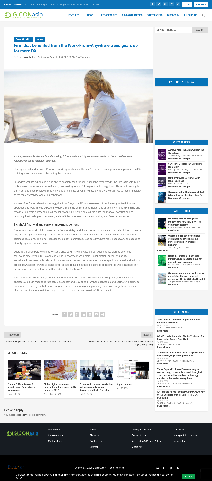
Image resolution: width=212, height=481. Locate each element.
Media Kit (137, 447)
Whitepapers (155, 15)
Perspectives (109, 15)
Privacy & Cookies (141, 430)
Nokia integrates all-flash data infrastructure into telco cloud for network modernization (185, 259)
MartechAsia (55, 441)
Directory (173, 15)
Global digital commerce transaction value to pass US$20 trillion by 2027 (60, 387)
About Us (95, 435)
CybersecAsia (55, 435)
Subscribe (178, 430)
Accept (188, 476)
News (90, 15)
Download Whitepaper (179, 158)
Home (93, 430)
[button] (203, 17)
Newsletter (179, 441)
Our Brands (54, 430)
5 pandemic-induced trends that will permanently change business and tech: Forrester (96, 387)
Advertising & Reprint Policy (146, 441)
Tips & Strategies (132, 15)
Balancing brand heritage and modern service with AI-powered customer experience (184, 222)
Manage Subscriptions (185, 435)
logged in (21, 415)
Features (73, 15)
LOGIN (187, 4)
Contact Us (96, 441)
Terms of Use (139, 435)
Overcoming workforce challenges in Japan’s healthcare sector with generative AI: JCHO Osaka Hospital (186, 276)
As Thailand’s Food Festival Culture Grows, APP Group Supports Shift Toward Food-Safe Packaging (181, 395)
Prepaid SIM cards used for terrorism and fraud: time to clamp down (21, 387)
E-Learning (190, 15)
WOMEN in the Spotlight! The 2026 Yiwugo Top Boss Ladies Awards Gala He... (62, 4)
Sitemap (94, 447)
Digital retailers (124, 384)
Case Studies (23, 39)
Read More (173, 230)
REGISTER (201, 4)
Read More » (163, 331)
